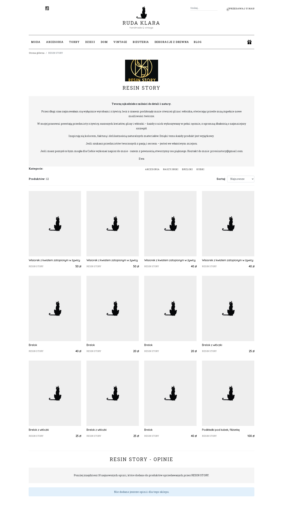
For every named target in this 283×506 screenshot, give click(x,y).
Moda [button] (35, 42)
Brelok (33, 345)
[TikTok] (47, 8)
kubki (200, 169)
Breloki (187, 169)
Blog (198, 42)
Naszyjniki (170, 169)
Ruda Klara (141, 20)
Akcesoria (152, 169)
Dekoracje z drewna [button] (171, 42)
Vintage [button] (120, 42)
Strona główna (36, 52)
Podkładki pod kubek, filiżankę (221, 429)
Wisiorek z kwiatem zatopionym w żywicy (54, 260)
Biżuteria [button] (141, 42)
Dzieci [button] (90, 42)
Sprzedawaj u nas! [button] (240, 8)
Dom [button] (104, 42)
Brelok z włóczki (212, 345)
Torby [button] (74, 42)
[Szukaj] (216, 8)
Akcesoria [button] (55, 42)
